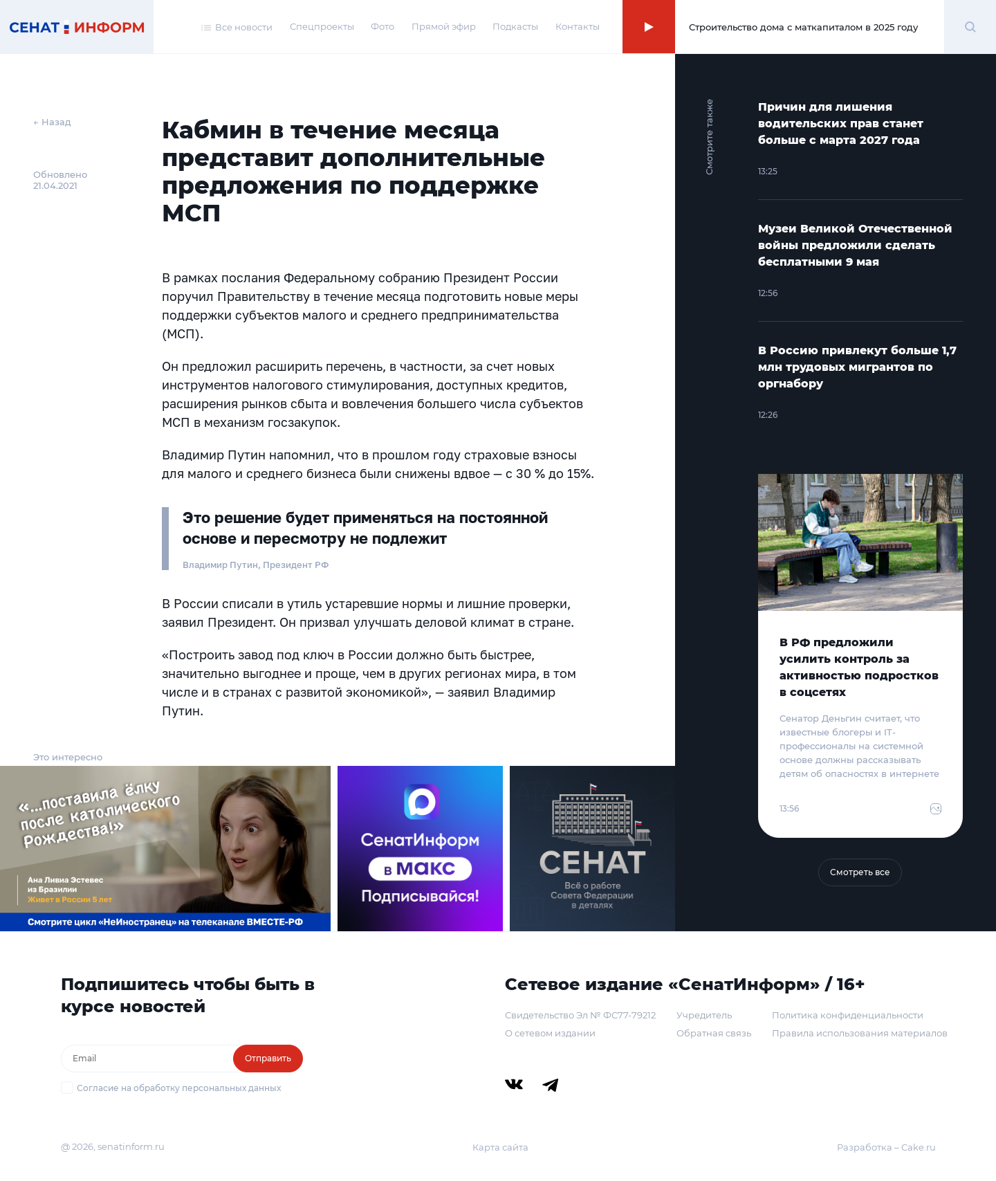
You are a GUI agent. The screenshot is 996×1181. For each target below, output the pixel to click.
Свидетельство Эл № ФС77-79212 (580, 1014)
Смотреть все (860, 872)
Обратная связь (713, 1032)
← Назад (52, 121)
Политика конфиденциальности (847, 1014)
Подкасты (515, 26)
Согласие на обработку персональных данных (179, 1088)
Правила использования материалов (860, 1032)
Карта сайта (500, 1147)
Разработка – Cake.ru (886, 1147)
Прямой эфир (444, 26)
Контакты (577, 26)
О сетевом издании (550, 1032)
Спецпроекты (322, 26)
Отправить (268, 1058)
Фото (382, 26)
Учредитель (704, 1014)
